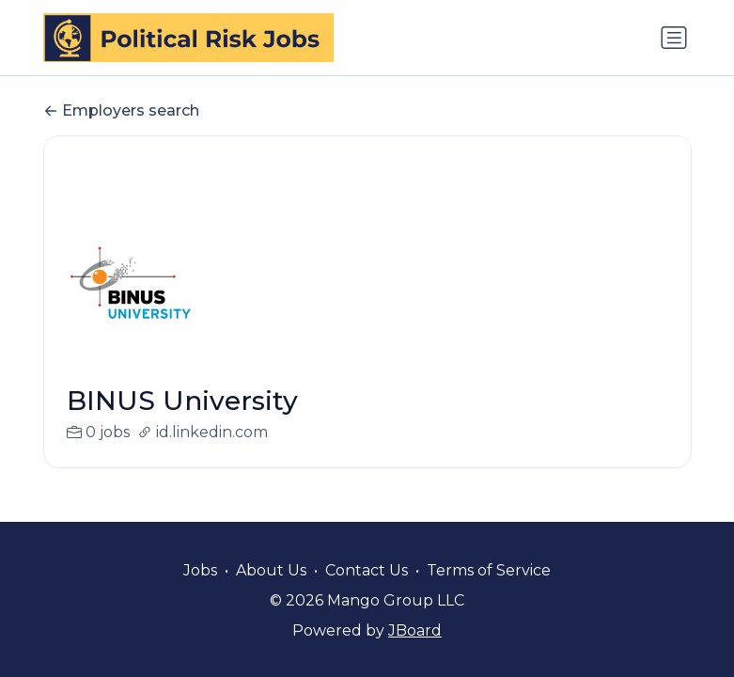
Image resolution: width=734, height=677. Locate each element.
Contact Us (366, 570)
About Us (271, 570)
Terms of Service (489, 570)
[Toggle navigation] (674, 37)
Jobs (200, 570)
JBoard (415, 630)
